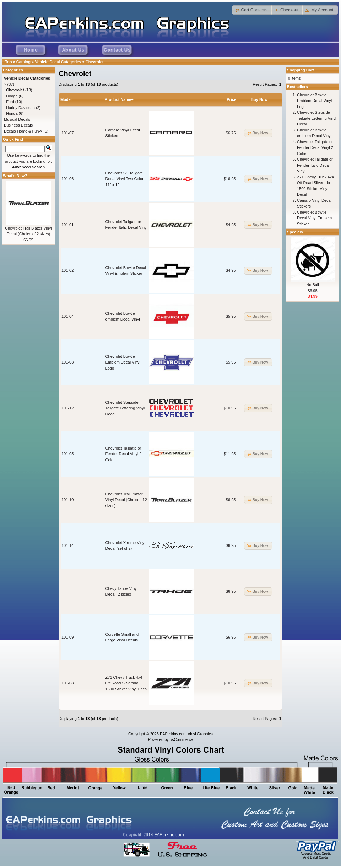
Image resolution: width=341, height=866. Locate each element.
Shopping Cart (300, 70)
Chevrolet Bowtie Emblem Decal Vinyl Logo (122, 362)
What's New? (15, 175)
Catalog (23, 62)
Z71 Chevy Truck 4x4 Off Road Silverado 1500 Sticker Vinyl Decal (126, 683)
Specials (295, 232)
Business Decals (18, 125)
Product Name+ (119, 99)
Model (66, 99)
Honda (11, 113)
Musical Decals (17, 119)
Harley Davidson (20, 108)
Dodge (11, 96)
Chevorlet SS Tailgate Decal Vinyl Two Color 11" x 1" (124, 179)
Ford (10, 101)
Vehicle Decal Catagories (58, 62)
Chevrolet (95, 62)
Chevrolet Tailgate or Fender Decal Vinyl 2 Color (123, 454)
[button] (252, 10)
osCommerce (181, 739)
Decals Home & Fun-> (23, 131)
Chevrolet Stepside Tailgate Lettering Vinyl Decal (125, 408)
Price (231, 99)
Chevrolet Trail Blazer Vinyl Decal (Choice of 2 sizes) (126, 500)
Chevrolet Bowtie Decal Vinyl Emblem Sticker (314, 218)
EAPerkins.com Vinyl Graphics (186, 734)
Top (8, 62)
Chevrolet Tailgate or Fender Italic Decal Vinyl (315, 165)
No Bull (312, 285)
